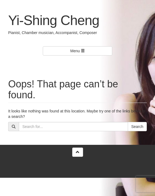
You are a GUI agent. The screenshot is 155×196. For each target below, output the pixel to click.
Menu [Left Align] (77, 51)
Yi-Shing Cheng (53, 20)
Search (137, 126)
